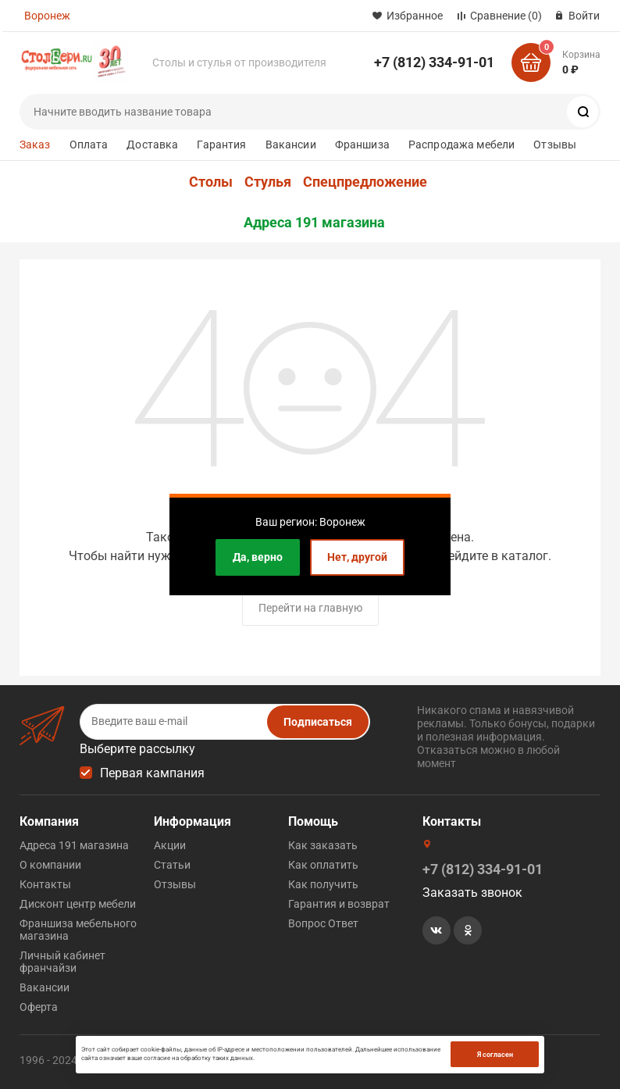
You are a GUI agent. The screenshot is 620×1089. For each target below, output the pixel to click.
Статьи (172, 865)
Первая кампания (152, 773)
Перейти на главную (310, 608)
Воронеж (47, 15)
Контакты (45, 884)
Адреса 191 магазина (314, 223)
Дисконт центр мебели (78, 904)
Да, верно (258, 557)
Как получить (323, 884)
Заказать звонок (472, 892)
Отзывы (554, 144)
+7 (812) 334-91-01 (434, 62)
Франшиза (362, 144)
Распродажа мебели (461, 144)
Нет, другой (357, 557)
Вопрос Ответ (323, 923)
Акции (170, 845)
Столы (211, 182)
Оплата (89, 144)
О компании (50, 865)
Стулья (267, 182)
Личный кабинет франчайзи (62, 961)
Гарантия (221, 144)
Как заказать (323, 845)
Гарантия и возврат (339, 904)
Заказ (35, 144)
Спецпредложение (365, 182)
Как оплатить (323, 865)
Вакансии (290, 144)
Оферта (39, 1007)
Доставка (152, 144)
